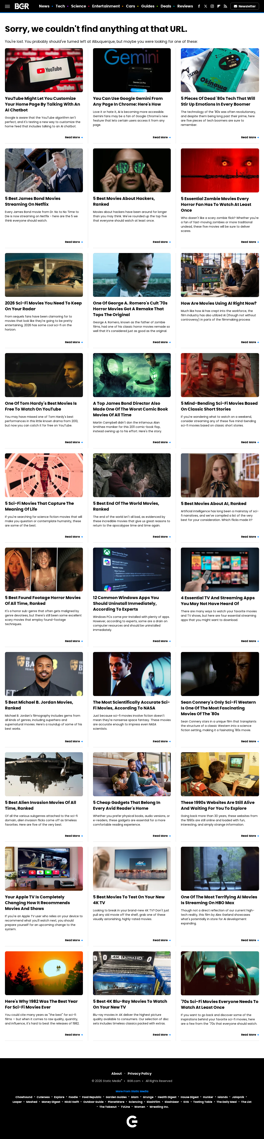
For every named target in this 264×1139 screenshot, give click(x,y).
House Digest (190, 1097)
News (44, 6)
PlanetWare (116, 1102)
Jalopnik (238, 1097)
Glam (135, 1097)
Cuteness (43, 1097)
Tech (60, 6)
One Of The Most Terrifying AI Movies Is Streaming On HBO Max (219, 899)
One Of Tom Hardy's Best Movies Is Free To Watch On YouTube (41, 406)
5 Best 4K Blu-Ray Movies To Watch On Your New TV (130, 1004)
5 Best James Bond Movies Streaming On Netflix (32, 201)
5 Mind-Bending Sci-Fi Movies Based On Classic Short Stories (219, 406)
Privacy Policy (140, 1073)
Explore (59, 1097)
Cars (130, 6)
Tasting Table (202, 1102)
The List (246, 1102)
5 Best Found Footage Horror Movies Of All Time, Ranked (43, 600)
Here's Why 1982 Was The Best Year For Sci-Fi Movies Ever (41, 1004)
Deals (166, 6)
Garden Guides (116, 1097)
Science (78, 6)
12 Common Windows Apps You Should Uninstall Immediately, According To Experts (126, 603)
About (116, 1073)
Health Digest (167, 1097)
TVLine (125, 1107)
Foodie (73, 1097)
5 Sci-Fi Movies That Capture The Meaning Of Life (39, 506)
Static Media (112, 1081)
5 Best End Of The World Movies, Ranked (126, 506)
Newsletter (245, 6)
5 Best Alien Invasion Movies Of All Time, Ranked (40, 805)
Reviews (185, 6)
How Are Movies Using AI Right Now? (219, 303)
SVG (186, 1102)
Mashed (31, 1102)
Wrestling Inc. (159, 1107)
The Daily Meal (227, 1102)
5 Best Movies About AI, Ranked (213, 503)
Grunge (148, 1097)
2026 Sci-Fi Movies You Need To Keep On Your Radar (43, 306)
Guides (148, 6)
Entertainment (106, 6)
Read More (72, 137)
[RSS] (225, 6)
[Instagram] (212, 6)
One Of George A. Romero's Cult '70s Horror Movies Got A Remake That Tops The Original (130, 308)
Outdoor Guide (93, 1102)
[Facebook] (199, 6)
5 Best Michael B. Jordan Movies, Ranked (39, 705)
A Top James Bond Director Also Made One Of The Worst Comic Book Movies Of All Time (130, 409)
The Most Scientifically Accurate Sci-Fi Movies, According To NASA (131, 705)
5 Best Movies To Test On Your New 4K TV (129, 899)
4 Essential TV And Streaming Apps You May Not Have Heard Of (218, 600)
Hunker (208, 1097)
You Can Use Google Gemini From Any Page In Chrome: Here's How (128, 101)
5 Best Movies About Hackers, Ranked (124, 201)
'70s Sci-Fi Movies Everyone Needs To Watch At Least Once (219, 1004)
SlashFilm (153, 1102)
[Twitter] (205, 6)
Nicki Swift (72, 1102)
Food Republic (91, 1097)
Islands (223, 1097)
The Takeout (108, 1107)
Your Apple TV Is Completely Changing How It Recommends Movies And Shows (37, 902)
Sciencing (136, 1102)
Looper (17, 1102)
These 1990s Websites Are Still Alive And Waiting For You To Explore (218, 805)
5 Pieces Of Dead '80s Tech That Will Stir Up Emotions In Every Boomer (218, 101)
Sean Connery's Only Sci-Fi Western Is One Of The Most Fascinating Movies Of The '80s (218, 708)
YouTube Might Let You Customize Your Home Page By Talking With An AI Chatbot (42, 104)
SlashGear (172, 1102)
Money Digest (51, 1102)
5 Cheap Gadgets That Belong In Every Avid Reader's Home (126, 805)
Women (139, 1107)
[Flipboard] (218, 6)
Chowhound (23, 1097)
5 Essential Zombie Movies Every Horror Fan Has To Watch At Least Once (216, 204)
